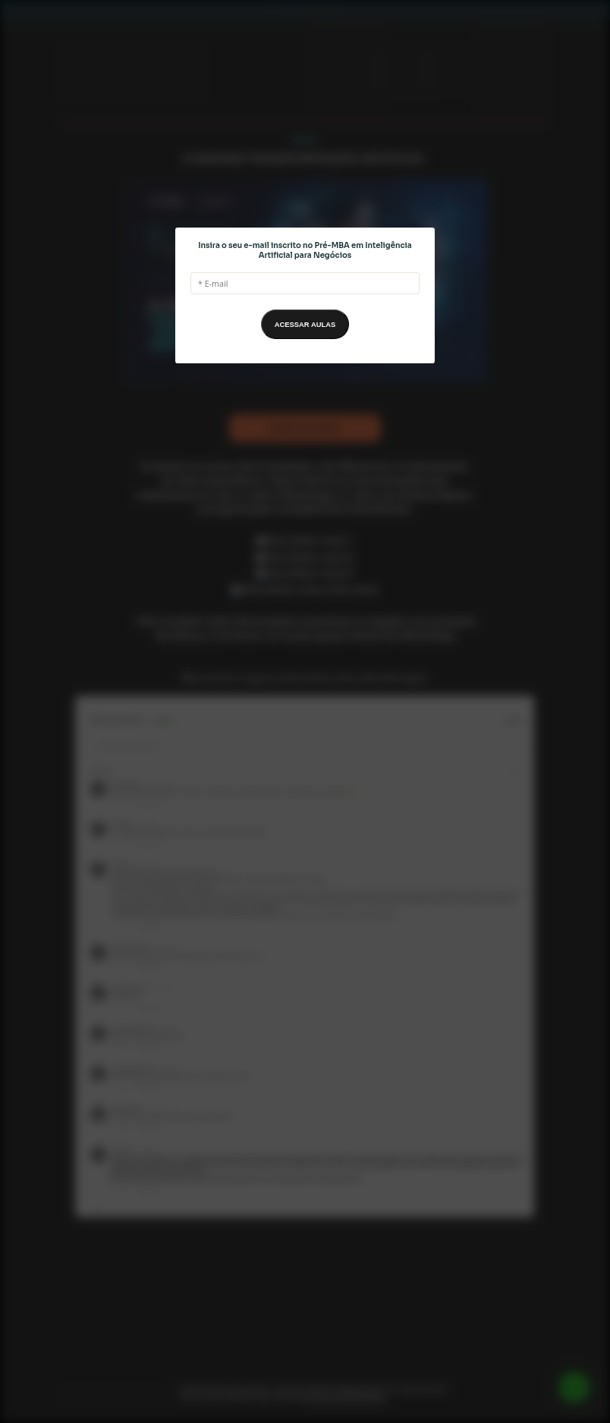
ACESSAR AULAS (305, 324)
